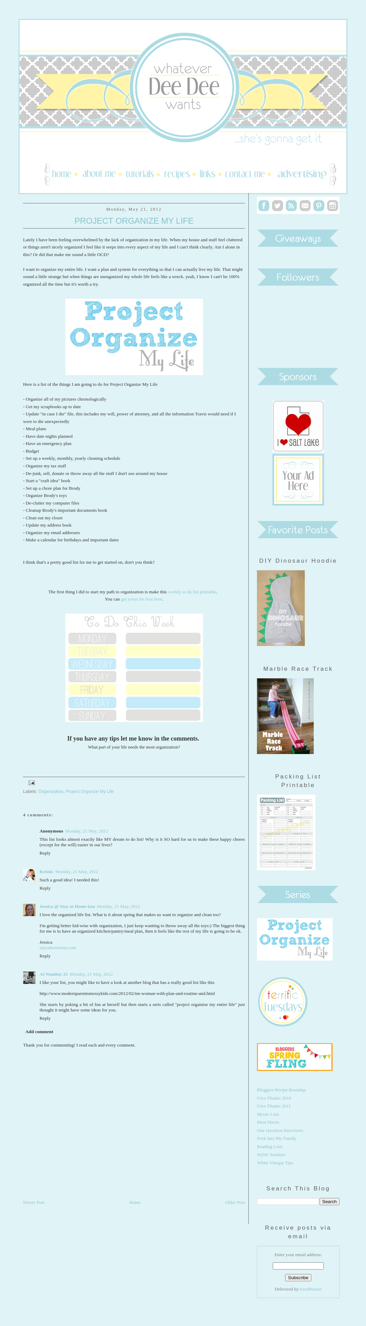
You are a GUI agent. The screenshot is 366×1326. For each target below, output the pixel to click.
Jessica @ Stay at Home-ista (67, 906)
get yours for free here (141, 599)
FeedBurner (311, 1289)
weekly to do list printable (192, 591)
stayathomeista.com (58, 947)
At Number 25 (54, 974)
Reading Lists (269, 1146)
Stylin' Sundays (271, 1154)
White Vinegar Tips (275, 1162)
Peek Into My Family (277, 1138)
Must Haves (268, 1122)
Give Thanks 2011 (274, 1105)
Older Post (235, 1202)
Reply (45, 853)
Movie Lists (268, 1114)
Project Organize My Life (133, 220)
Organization (51, 791)
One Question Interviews (280, 1130)
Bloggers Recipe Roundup (281, 1089)
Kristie (46, 871)
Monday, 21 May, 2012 (86, 831)
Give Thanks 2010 (274, 1098)
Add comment (39, 1031)
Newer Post (33, 1202)
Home (135, 1202)
